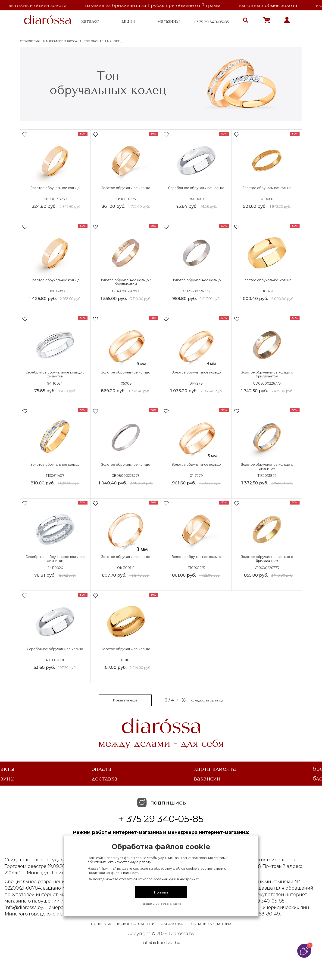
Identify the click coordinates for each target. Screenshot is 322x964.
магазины (168, 21)
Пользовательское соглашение (124, 924)
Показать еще (125, 700)
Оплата (101, 768)
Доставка (104, 778)
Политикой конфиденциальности (114, 873)
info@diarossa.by (161, 943)
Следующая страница (207, 700)
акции (128, 21)
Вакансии (207, 778)
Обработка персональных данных (196, 924)
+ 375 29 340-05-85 (211, 22)
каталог (90, 21)
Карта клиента (215, 768)
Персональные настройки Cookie (161, 903)
